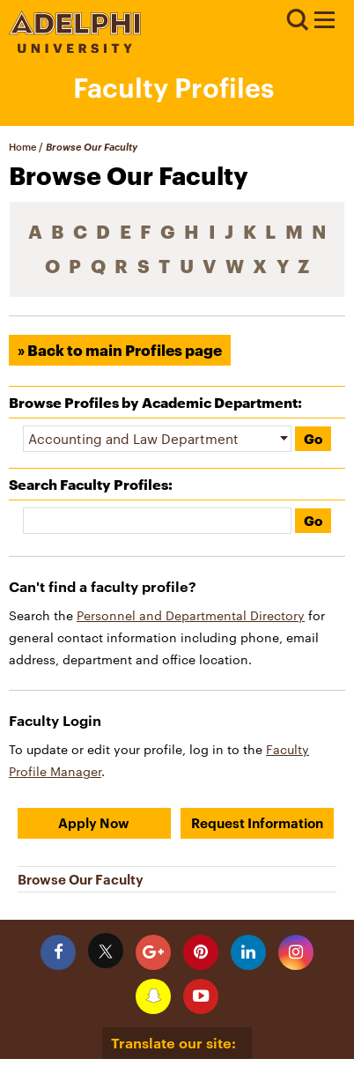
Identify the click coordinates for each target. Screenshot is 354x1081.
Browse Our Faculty (81, 879)
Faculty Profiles (173, 87)
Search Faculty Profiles (88, 484)
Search (297, 20)
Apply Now (93, 823)
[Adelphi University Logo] (75, 48)
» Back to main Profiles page (120, 350)
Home (22, 146)
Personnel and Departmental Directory (191, 615)
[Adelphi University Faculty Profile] (324, 22)
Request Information (257, 823)
